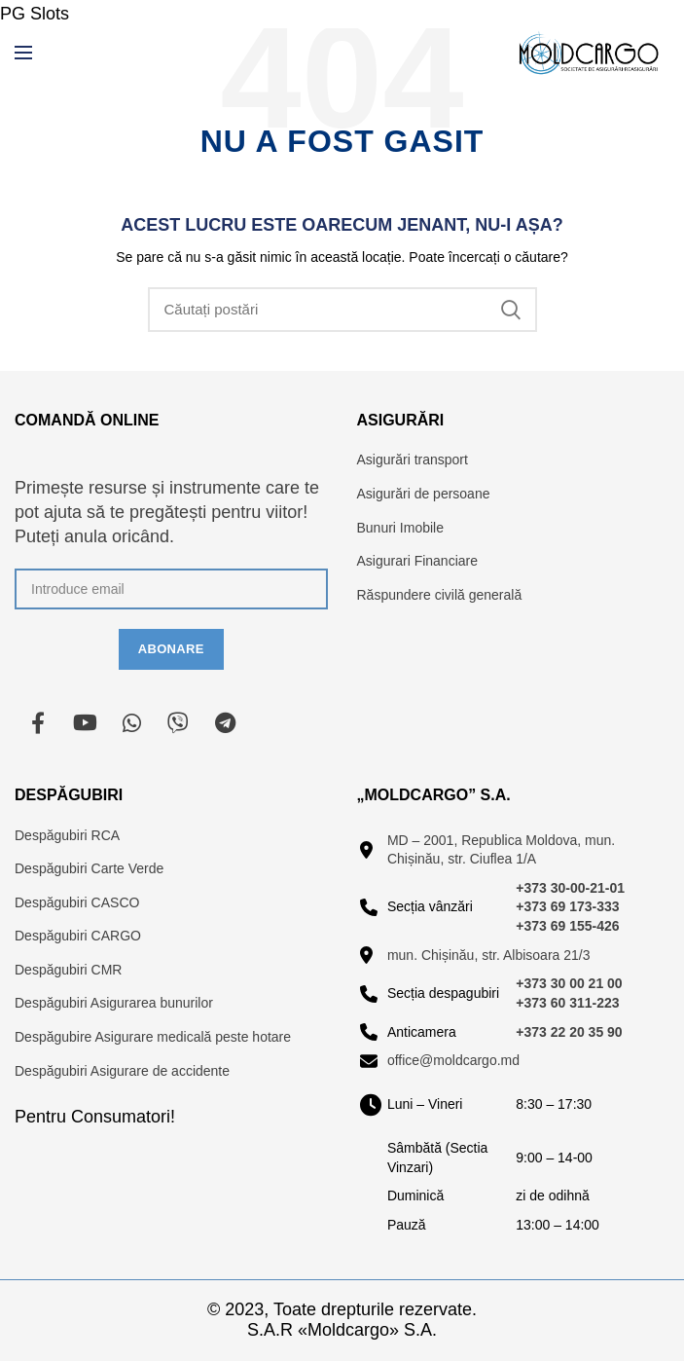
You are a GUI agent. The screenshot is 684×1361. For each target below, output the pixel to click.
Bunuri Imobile (401, 527)
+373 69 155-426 (567, 926)
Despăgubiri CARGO (78, 935)
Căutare (510, 309)
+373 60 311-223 (567, 1003)
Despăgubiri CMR (68, 969)
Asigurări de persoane (423, 493)
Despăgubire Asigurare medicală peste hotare (153, 1037)
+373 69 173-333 (567, 906)
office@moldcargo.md (453, 1060)
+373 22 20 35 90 (569, 1032)
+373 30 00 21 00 (569, 983)
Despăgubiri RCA (67, 835)
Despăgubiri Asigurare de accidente (122, 1071)
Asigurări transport (412, 459)
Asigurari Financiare (418, 561)
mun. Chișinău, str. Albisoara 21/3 (489, 955)
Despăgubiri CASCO (77, 902)
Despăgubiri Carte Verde (89, 868)
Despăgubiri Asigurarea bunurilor (114, 1003)
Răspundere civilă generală (439, 595)
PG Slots (34, 13)
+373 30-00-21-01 (570, 888)
